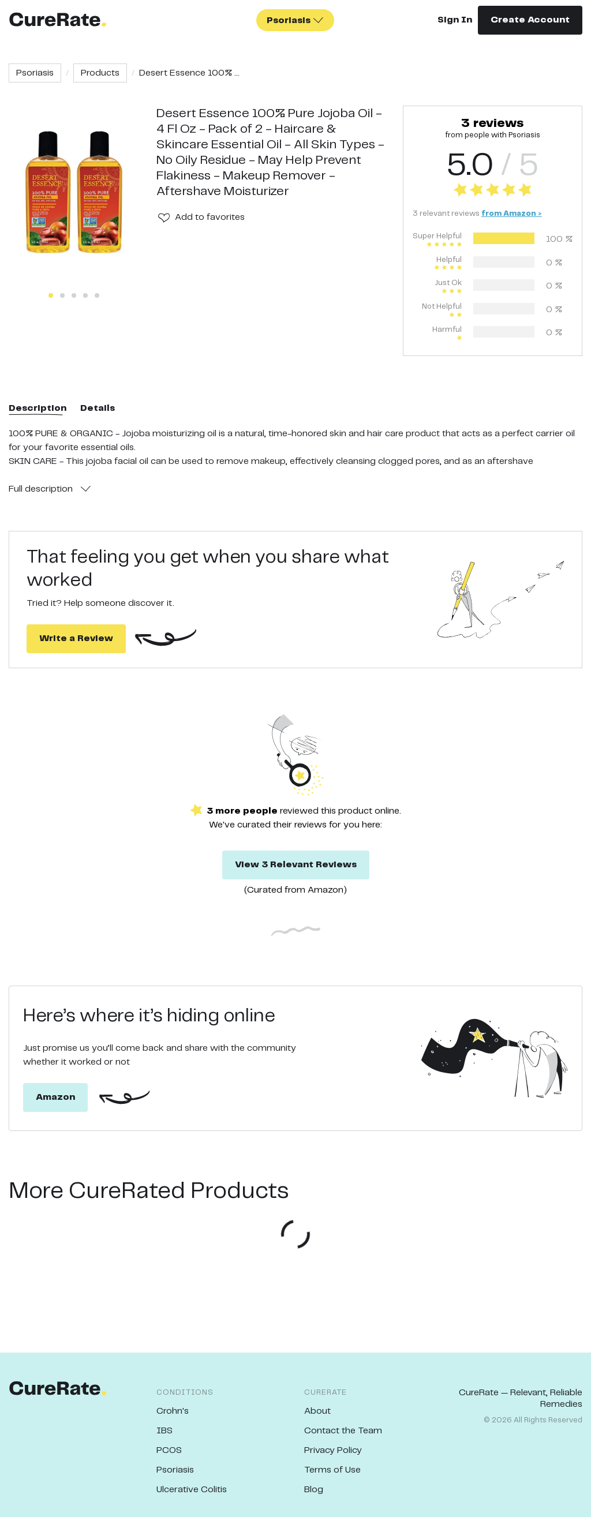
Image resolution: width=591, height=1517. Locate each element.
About (317, 1411)
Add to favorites (210, 217)
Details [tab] (97, 408)
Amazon (55, 1097)
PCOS (169, 1450)
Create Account (530, 20)
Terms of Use (332, 1470)
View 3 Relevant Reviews (296, 864)
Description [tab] (37, 408)
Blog (313, 1489)
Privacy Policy (333, 1450)
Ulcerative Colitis (191, 1489)
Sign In (454, 20)
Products (100, 73)
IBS (164, 1430)
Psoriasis (35, 73)
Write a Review (76, 638)
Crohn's (172, 1411)
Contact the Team (343, 1430)
